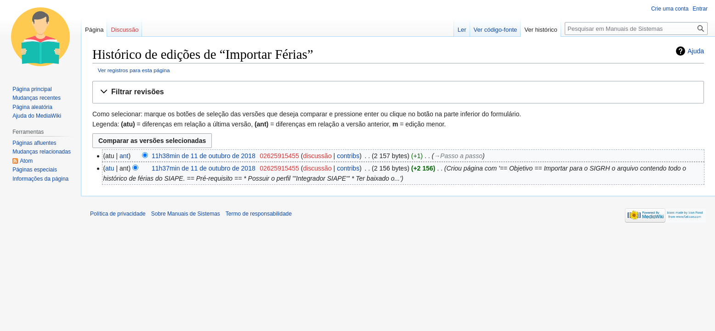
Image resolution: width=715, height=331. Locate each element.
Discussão (124, 29)
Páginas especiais (34, 169)
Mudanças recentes (36, 98)
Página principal (31, 89)
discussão (317, 156)
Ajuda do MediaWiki (36, 116)
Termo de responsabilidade (259, 214)
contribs (348, 156)
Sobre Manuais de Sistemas (185, 214)
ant (123, 156)
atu (109, 168)
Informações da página (40, 179)
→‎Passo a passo (458, 156)
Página (94, 29)
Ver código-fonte (495, 29)
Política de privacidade (118, 214)
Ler (462, 29)
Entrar (700, 9)
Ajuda (695, 51)
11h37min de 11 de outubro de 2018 (203, 168)
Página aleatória (32, 107)
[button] (398, 92)
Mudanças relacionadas (41, 151)
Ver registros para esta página (134, 70)
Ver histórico (540, 29)
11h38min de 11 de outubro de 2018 (203, 156)
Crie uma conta (669, 9)
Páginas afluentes (34, 143)
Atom (26, 161)
